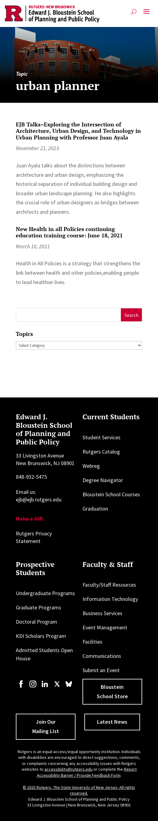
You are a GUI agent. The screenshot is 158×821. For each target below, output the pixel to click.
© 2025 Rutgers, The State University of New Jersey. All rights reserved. (79, 790)
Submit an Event (101, 670)
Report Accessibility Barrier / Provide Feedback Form (87, 772)
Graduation (95, 508)
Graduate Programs (38, 607)
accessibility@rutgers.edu (68, 769)
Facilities (92, 641)
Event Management (105, 627)
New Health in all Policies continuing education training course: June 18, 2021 (69, 232)
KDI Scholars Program (41, 635)
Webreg (91, 465)
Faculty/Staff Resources (109, 584)
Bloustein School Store (112, 691)
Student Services (102, 437)
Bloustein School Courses (111, 494)
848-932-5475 (31, 476)
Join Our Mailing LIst (45, 726)
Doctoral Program (36, 621)
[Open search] (133, 11)
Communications (102, 655)
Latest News (112, 721)
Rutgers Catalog (101, 451)
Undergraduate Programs (45, 593)
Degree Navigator (103, 480)
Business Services (102, 613)
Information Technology (110, 598)
